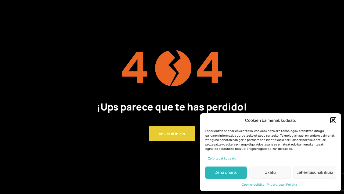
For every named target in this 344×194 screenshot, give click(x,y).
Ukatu (270, 172)
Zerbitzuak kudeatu (222, 158)
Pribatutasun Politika (282, 184)
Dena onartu (226, 172)
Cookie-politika (253, 184)
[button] (333, 120)
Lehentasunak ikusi (314, 172)
